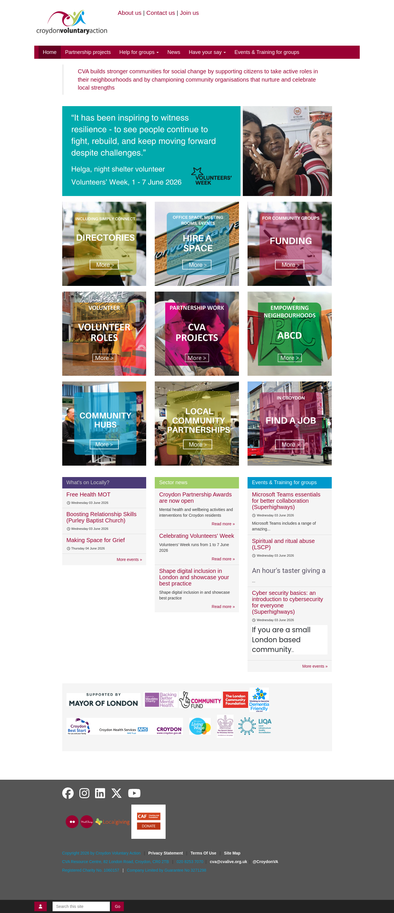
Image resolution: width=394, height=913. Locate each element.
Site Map (232, 853)
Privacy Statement (166, 853)
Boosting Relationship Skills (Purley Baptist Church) (102, 517)
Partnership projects (88, 52)
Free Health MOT (88, 494)
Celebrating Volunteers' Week (196, 536)
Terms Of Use (204, 853)
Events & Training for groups (266, 52)
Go (117, 906)
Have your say (207, 52)
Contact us (160, 12)
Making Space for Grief (96, 540)
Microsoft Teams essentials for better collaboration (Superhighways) (286, 500)
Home (50, 52)
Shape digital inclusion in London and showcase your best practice (194, 577)
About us (130, 12)
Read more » (223, 524)
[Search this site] (81, 906)
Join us (189, 12)
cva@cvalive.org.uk (228, 861)
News (173, 52)
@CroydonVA (265, 861)
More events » (129, 559)
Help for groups (139, 52)
